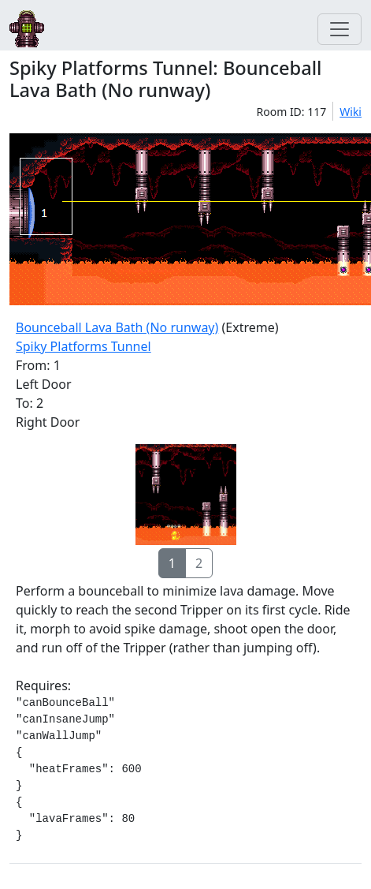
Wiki (350, 111)
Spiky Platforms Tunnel (83, 346)
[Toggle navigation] (339, 29)
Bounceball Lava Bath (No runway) (117, 327)
